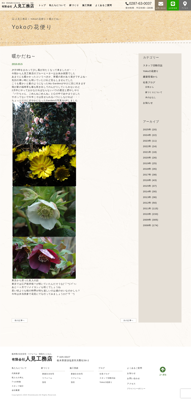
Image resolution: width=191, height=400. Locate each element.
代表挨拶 (16, 373)
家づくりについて (153, 92)
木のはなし (150, 97)
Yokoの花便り (150, 71)
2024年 (150, 135)
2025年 (150, 129)
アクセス (131, 384)
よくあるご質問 (103, 5)
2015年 (150, 186)
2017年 (150, 174)
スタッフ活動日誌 (153, 65)
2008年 (150, 225)
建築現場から (150, 76)
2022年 (150, 146)
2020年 (150, 157)
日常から (149, 87)
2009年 (150, 219)
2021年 (150, 152)
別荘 (44, 382)
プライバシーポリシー (136, 388)
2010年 (150, 214)
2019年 (150, 163)
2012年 (150, 202)
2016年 (150, 180)
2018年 (150, 169)
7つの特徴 (16, 382)
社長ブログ (149, 82)
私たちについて (57, 5)
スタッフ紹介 (18, 386)
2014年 (150, 191)
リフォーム (47, 378)
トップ (42, 5)
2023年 (150, 140)
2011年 (150, 208)
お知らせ (148, 103)
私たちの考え (18, 378)
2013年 (150, 197)
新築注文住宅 (48, 374)
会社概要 (16, 390)
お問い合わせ (133, 378)
